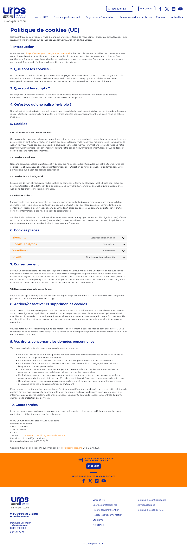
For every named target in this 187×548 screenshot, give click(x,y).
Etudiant (161, 17)
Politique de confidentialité (151, 499)
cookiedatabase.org (72, 447)
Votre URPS (42, 17)
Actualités (177, 17)
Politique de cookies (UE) (150, 509)
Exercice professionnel (67, 17)
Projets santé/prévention (100, 17)
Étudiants (98, 519)
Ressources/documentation (136, 17)
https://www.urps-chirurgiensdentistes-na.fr (48, 53)
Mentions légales (146, 504)
